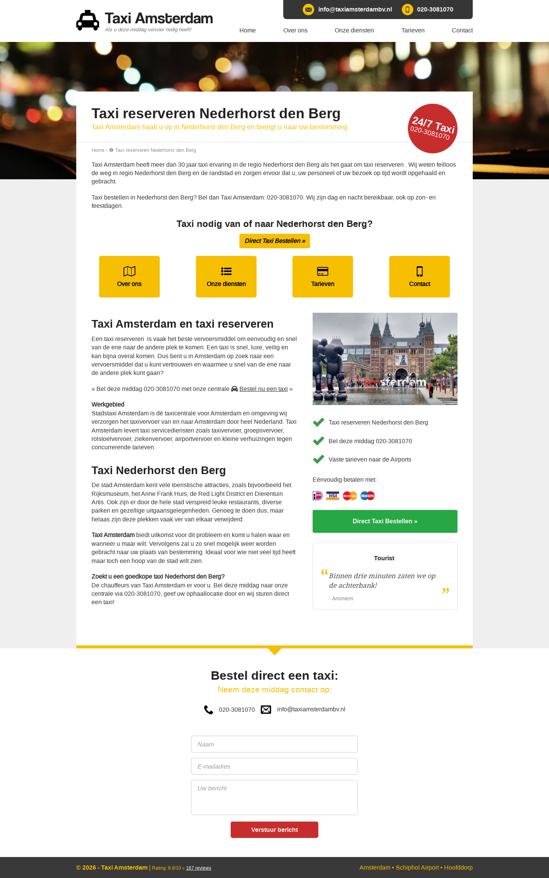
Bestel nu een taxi (263, 389)
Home (98, 150)
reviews (198, 868)
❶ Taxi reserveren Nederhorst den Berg (152, 150)
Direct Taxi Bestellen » (274, 241)
